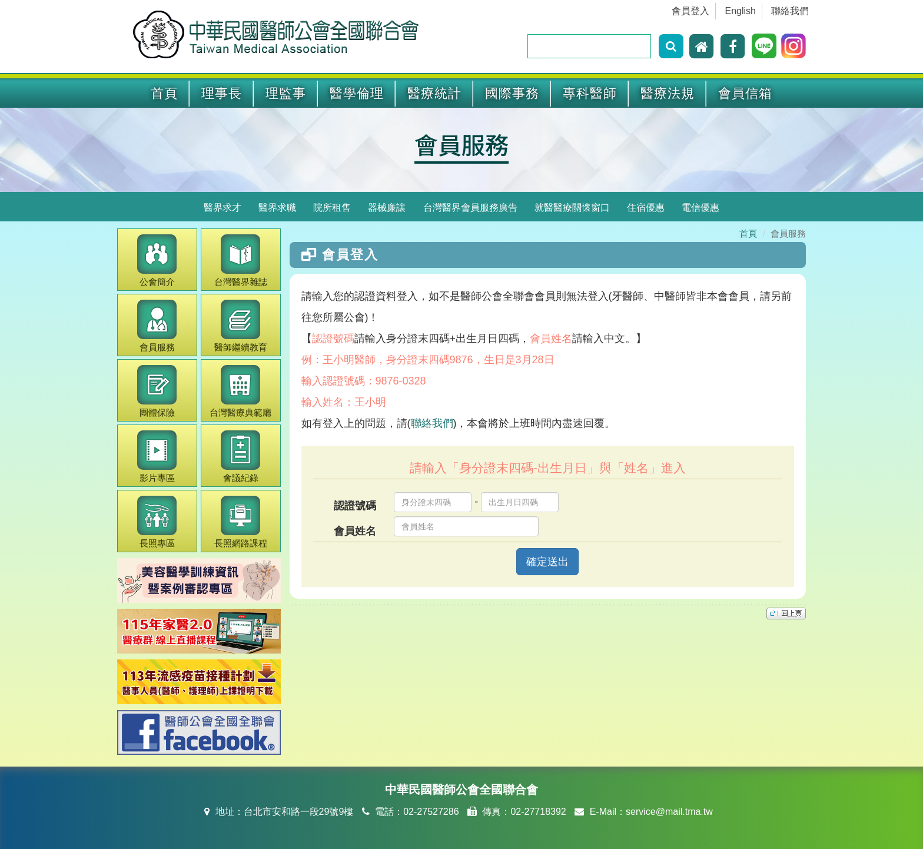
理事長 (221, 93)
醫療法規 (667, 93)
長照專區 (157, 522)
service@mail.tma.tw (669, 812)
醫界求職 (277, 208)
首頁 (164, 93)
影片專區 (157, 456)
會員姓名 (355, 531)
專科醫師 (590, 93)
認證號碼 (355, 506)
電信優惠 (700, 208)
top (786, 613)
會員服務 (461, 144)
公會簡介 (157, 260)
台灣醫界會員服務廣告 (470, 208)
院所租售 (332, 208)
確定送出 (547, 562)
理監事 (285, 93)
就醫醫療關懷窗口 (572, 208)
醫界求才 (222, 208)
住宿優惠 (646, 208)
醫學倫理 (357, 93)
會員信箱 (745, 93)
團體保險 (157, 391)
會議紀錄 (240, 456)
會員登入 (690, 11)
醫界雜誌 (240, 260)
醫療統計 (434, 93)
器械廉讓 (387, 208)
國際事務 (512, 93)
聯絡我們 (790, 11)
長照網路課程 (240, 522)
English (740, 11)
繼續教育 (240, 326)
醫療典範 (240, 391)
